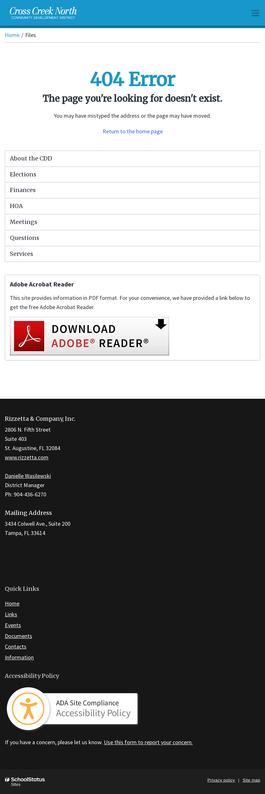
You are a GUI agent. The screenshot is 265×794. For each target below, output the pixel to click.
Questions (24, 237)
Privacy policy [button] (221, 780)
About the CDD (31, 158)
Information (19, 657)
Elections (23, 174)
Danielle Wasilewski (28, 475)
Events (13, 625)
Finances (23, 190)
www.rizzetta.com (26, 457)
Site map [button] (251, 780)
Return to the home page (133, 131)
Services (21, 253)
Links (11, 614)
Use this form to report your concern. (148, 742)
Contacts (15, 646)
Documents (18, 636)
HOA (16, 206)
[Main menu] (255, 13)
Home (12, 35)
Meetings (23, 222)
